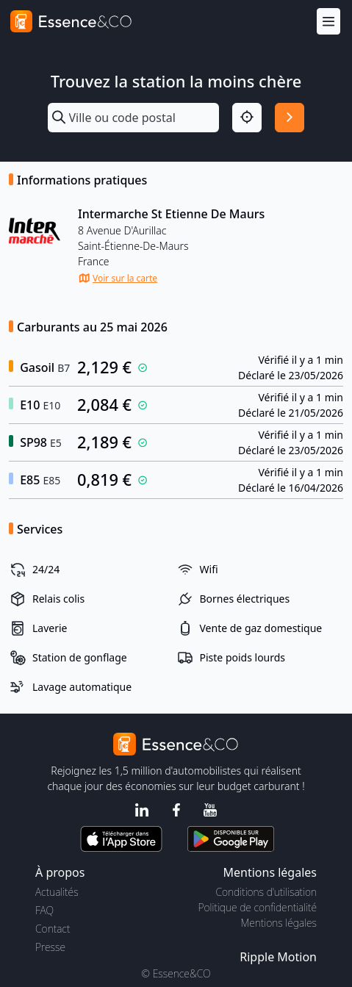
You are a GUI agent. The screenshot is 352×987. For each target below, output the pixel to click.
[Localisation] (247, 117)
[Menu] (328, 21)
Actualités (57, 892)
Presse (50, 947)
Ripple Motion (278, 957)
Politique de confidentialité (257, 907)
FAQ (44, 910)
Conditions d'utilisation (266, 892)
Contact (52, 929)
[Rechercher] (289, 117)
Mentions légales (279, 923)
